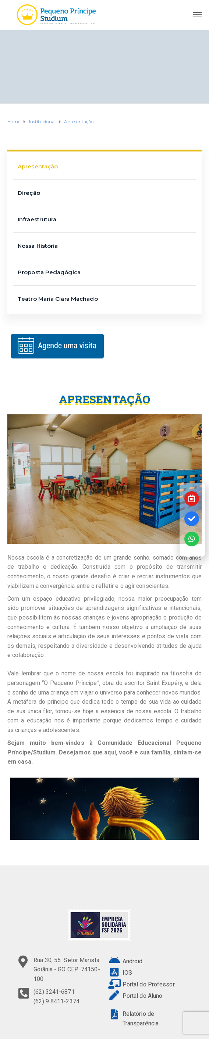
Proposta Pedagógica (49, 272)
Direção (29, 192)
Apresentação (38, 166)
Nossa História (38, 245)
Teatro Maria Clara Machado (58, 298)
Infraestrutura (37, 219)
